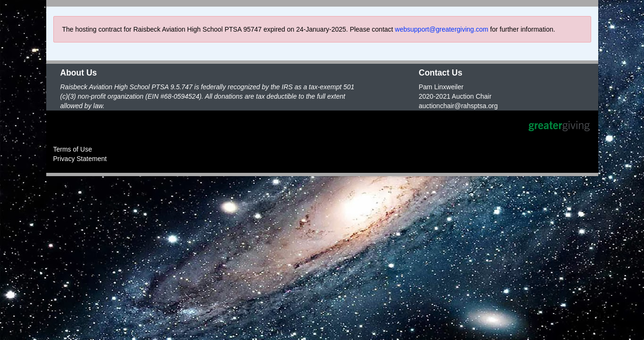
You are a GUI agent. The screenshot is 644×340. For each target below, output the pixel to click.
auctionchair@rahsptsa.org (458, 106)
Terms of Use (72, 149)
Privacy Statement (80, 158)
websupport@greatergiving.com (441, 29)
